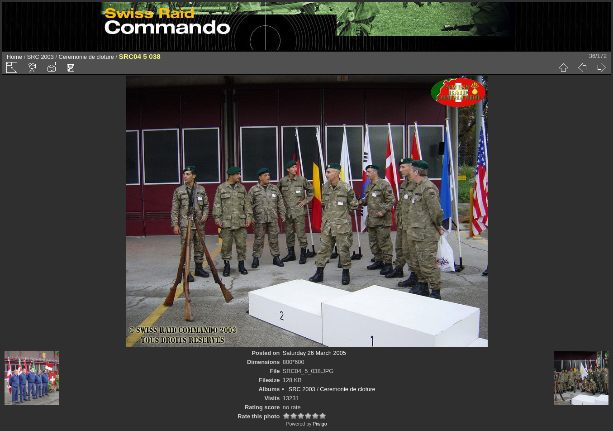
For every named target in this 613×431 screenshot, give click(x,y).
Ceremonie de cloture (86, 56)
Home (14, 56)
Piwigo (320, 423)
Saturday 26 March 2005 (314, 353)
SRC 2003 (40, 56)
